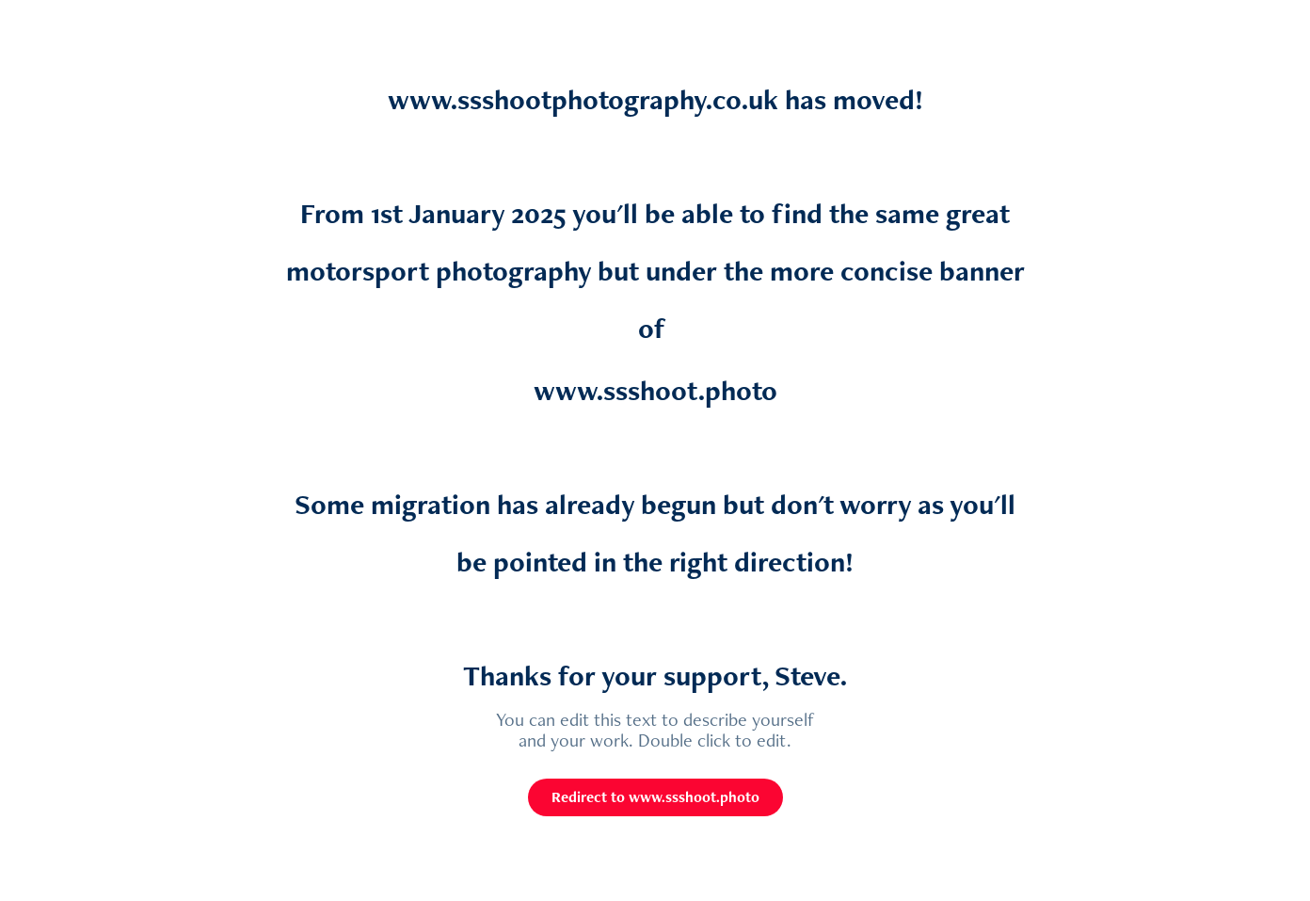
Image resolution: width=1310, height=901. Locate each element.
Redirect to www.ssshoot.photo (655, 797)
